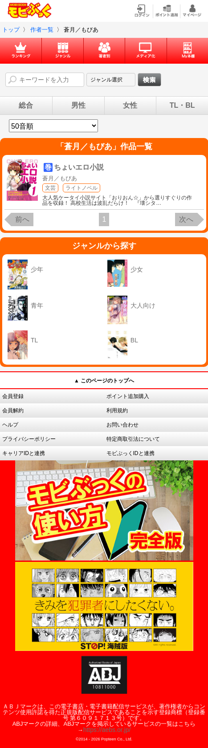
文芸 (50, 188)
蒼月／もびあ (59, 178)
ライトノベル (81, 188)
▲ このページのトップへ (104, 381)
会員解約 (13, 410)
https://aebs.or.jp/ (107, 729)
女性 (130, 105)
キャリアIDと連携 (23, 453)
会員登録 (13, 396)
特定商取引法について (133, 439)
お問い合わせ (122, 425)
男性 (78, 105)
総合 (26, 105)
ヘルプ (10, 425)
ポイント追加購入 (127, 396)
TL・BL (182, 105)
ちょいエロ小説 (79, 167)
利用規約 (117, 410)
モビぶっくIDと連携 (130, 453)
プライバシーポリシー (29, 439)
